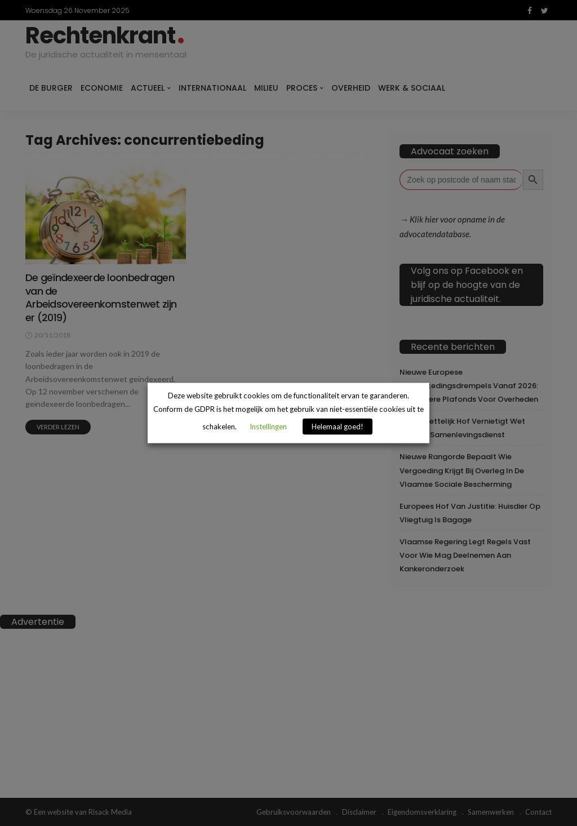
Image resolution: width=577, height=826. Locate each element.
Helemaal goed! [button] (337, 425)
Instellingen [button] (268, 425)
